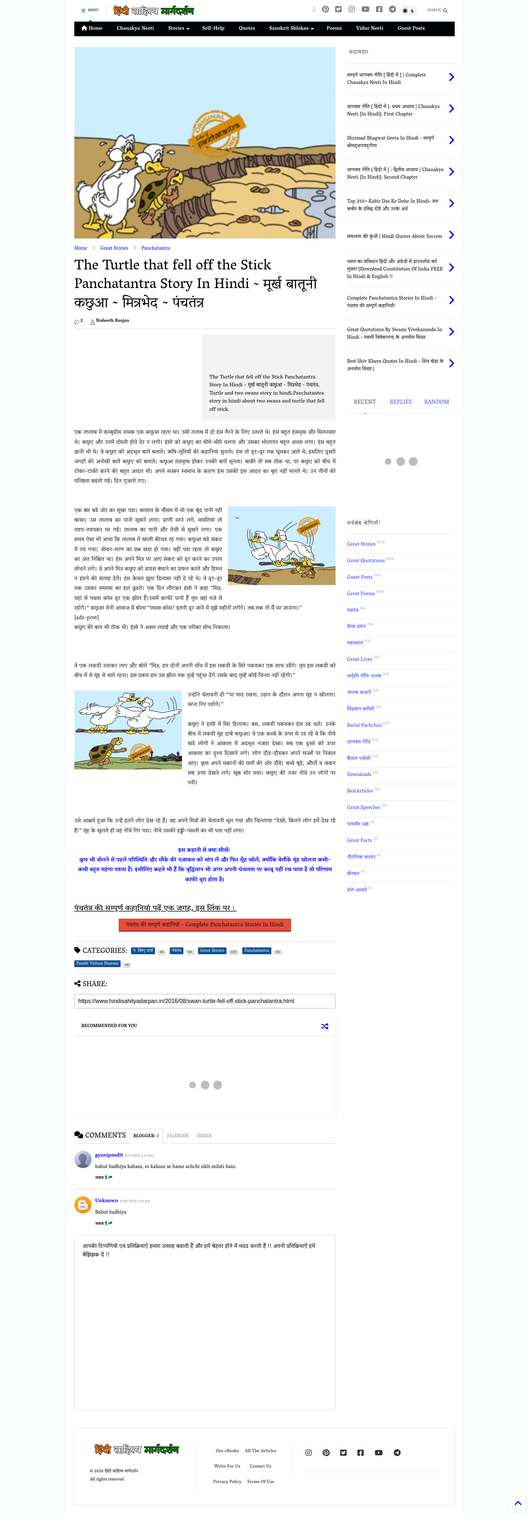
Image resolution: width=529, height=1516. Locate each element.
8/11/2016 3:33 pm (139, 1156)
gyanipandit (109, 1155)
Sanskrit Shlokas (291, 29)
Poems (334, 29)
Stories (179, 29)
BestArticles (360, 791)
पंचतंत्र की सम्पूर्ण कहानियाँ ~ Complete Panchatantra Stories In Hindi (205, 925)
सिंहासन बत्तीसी (360, 709)
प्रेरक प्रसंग (356, 627)
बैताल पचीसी (358, 759)
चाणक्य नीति (358, 742)
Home (92, 29)
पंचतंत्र (353, 611)
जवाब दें (103, 1178)
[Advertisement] (205, 350)
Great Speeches (363, 808)
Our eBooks (227, 1451)
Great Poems (361, 594)
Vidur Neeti (369, 29)
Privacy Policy (227, 1482)
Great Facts (359, 841)
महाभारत (355, 643)
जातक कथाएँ (359, 693)
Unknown (106, 1201)
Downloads (359, 775)
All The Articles (260, 1451)
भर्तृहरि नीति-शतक (364, 676)
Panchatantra (155, 249)
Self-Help (213, 29)
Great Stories (114, 249)
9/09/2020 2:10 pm (135, 1201)
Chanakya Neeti (135, 29)
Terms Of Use (260, 1482)
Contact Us (260, 1467)
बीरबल (353, 874)
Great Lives (359, 660)
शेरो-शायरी (357, 890)
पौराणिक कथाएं (361, 857)
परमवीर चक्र (358, 824)
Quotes (247, 29)
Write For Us (227, 1467)
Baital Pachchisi (364, 726)
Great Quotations (366, 561)
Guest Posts (411, 29)
